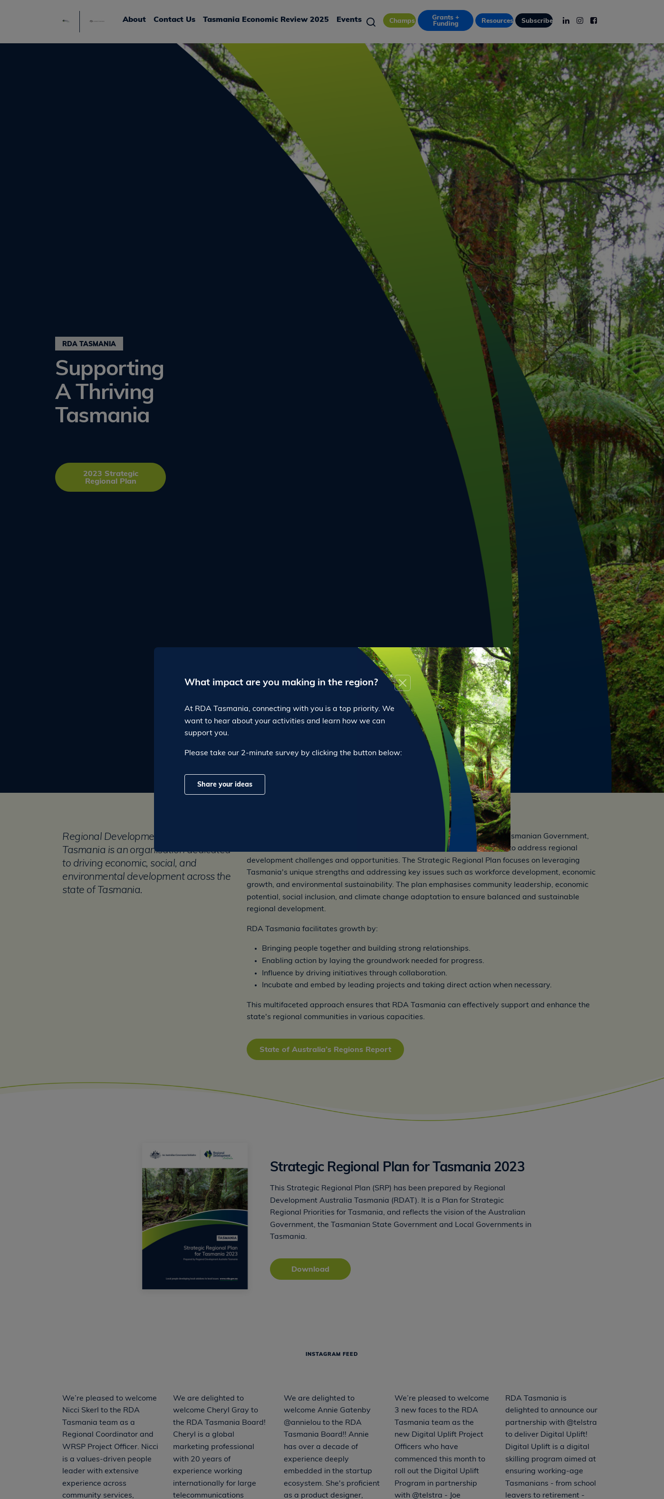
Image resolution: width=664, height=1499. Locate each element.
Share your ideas (224, 784)
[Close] (403, 683)
